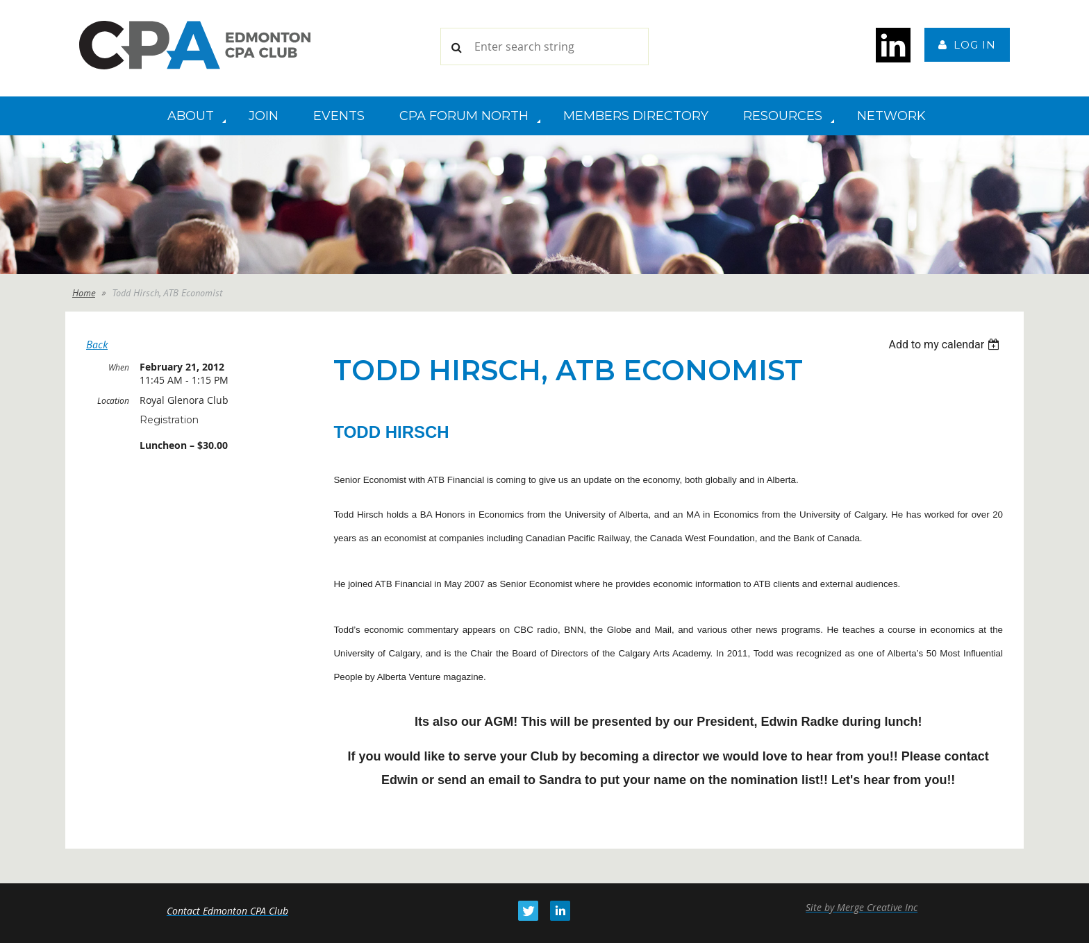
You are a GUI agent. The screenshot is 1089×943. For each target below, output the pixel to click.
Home (83, 293)
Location (113, 400)
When (118, 367)
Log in (975, 44)
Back (97, 344)
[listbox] (945, 344)
